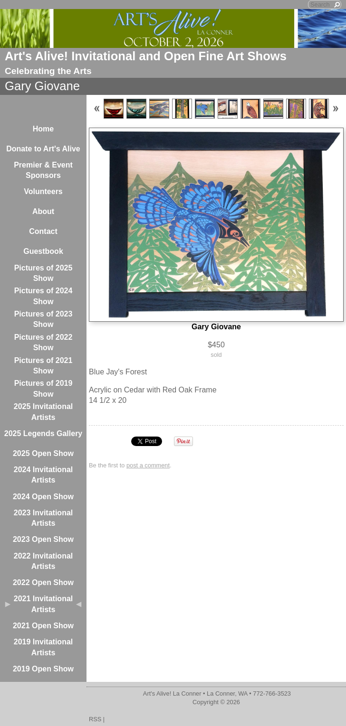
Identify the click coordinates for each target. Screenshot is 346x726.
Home (43, 129)
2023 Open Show (43, 539)
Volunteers (43, 191)
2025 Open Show (43, 453)
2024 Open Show (43, 497)
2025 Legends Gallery (43, 433)
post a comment (148, 465)
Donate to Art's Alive (43, 149)
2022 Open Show (43, 582)
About (43, 211)
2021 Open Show (43, 626)
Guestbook (43, 251)
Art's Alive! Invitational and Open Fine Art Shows (146, 56)
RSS (95, 719)
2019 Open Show (43, 669)
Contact (43, 231)
